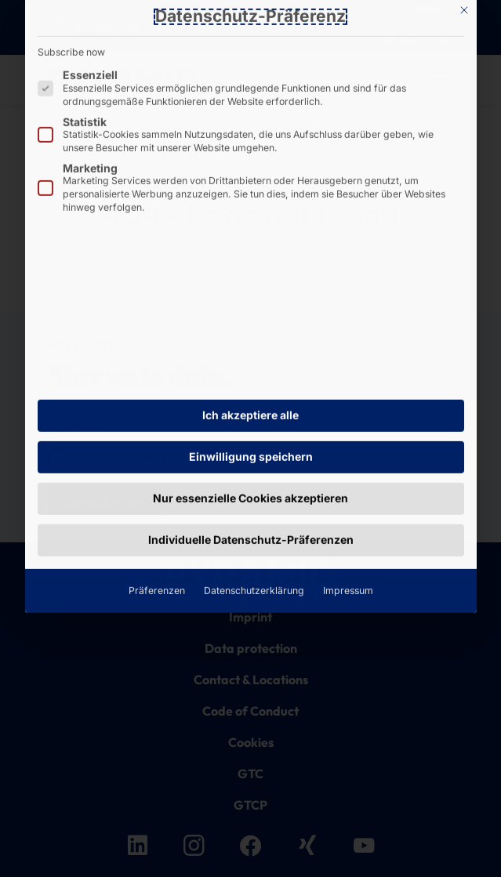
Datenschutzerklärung (254, 379)
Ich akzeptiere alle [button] (250, 204)
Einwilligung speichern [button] (251, 245)
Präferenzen (157, 379)
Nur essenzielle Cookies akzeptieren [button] (250, 286)
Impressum (348, 379)
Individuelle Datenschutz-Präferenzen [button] (251, 328)
